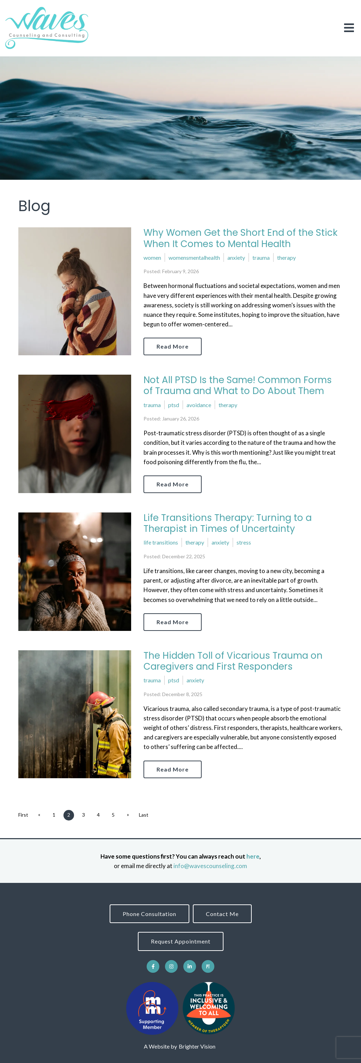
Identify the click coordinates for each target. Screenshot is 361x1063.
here (252, 856)
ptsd (173, 404)
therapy (286, 257)
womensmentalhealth (194, 257)
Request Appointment (180, 941)
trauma (261, 257)
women (152, 257)
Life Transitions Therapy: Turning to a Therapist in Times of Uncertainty (227, 523)
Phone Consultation (149, 913)
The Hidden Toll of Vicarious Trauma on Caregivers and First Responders (233, 661)
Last (143, 815)
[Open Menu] (349, 28)
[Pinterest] (208, 966)
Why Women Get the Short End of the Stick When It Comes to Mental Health (240, 238)
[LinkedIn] (189, 966)
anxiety (236, 257)
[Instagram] (171, 966)
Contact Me (222, 913)
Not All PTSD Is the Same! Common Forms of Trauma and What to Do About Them (237, 385)
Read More (173, 346)
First (23, 815)
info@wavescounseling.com (210, 866)
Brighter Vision (197, 1046)
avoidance (198, 404)
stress (244, 542)
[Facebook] (153, 966)
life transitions (160, 542)
